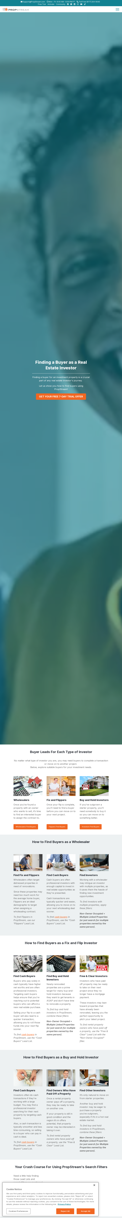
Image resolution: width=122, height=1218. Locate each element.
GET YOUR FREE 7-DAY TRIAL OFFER (61, 396)
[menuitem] (67, 4)
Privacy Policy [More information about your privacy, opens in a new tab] (64, 1204)
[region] (50, 1199)
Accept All (85, 1211)
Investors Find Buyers (90, 827)
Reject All (65, 1211)
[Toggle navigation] (117, 9)
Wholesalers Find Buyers (26, 827)
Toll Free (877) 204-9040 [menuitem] (88, 2)
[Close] (94, 1185)
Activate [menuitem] (51, 4)
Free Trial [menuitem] (42, 4)
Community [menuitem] (60, 4)
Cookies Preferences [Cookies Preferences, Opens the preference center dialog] (18, 1211)
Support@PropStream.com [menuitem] (33, 2)
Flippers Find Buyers (57, 827)
